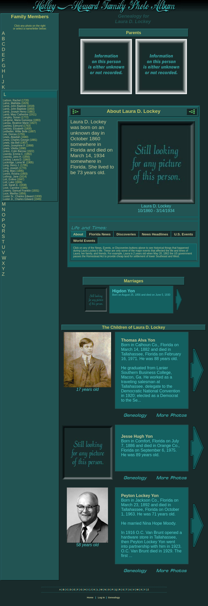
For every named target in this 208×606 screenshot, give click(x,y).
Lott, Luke (9, 182)
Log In (101, 597)
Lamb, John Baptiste (14, 106)
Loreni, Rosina (11, 173)
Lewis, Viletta (11, 148)
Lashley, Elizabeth (13, 128)
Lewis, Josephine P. (14, 145)
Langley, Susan (12, 117)
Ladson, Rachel (12, 100)
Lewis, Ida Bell (11, 142)
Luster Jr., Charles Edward (18, 199)
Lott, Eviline (10, 179)
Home (90, 597)
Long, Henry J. (11, 165)
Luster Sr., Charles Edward (18, 196)
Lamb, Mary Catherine (15, 114)
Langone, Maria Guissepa (17, 120)
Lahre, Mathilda (12, 103)
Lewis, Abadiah (12, 137)
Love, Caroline (11, 187)
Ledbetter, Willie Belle (15, 131)
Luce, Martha (11, 193)
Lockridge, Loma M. (14, 162)
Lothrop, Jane (11, 176)
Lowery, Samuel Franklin (17, 190)
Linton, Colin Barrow (14, 151)
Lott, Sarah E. (11, 185)
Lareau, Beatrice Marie (16, 123)
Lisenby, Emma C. (13, 154)
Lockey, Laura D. (12, 159)
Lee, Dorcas (10, 134)
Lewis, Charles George (16, 139)
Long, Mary (9, 171)
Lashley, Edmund (13, 125)
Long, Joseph (11, 168)
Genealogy (114, 597)
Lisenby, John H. (12, 156)
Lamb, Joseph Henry (14, 111)
